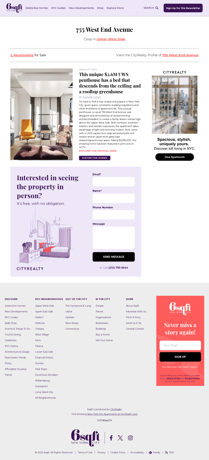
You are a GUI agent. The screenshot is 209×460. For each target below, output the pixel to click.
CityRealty (116, 409)
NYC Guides (58, 7)
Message (99, 224)
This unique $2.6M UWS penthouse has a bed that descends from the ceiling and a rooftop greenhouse (110, 82)
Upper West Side (111, 39)
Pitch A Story (133, 317)
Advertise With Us (136, 311)
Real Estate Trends (15, 357)
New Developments (81, 7)
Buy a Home (103, 334)
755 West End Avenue (180, 55)
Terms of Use (173, 378)
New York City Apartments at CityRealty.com (112, 414)
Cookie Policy (117, 452)
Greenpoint (41, 386)
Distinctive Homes (37, 7)
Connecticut (72, 328)
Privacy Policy (192, 378)
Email (97, 174)
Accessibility (137, 452)
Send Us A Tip (133, 323)
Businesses (102, 323)
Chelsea (39, 328)
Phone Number (103, 207)
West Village (42, 334)
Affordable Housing (15, 369)
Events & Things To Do (17, 328)
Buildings (101, 328)
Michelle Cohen (92, 97)
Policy (8, 363)
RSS (169, 452)
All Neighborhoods (45, 397)
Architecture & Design (17, 351)
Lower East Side (44, 351)
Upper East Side (44, 311)
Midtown (40, 323)
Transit (8, 374)
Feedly (154, 452)
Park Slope (41, 369)
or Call (113, 267)
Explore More (115, 7)
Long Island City (44, 392)
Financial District (44, 357)
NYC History (11, 346)
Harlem (39, 317)
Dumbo (39, 363)
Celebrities (10, 340)
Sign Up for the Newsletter (183, 8)
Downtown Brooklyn (46, 374)
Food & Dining (13, 334)
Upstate (69, 317)
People (100, 305)
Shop (100, 7)
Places (99, 311)
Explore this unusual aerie (98, 150)
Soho (38, 340)
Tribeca (39, 346)
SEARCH (149, 7)
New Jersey (72, 323)
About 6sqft (132, 305)
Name (97, 190)
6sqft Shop (11, 323)
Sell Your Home (104, 340)
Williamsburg (42, 380)
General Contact (135, 328)
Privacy (101, 452)
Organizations (103, 317)
